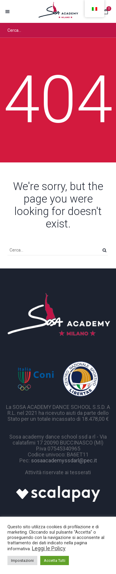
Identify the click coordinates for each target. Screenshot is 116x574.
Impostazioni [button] (22, 560)
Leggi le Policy (49, 548)
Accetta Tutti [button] (54, 560)
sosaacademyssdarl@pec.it (64, 460)
